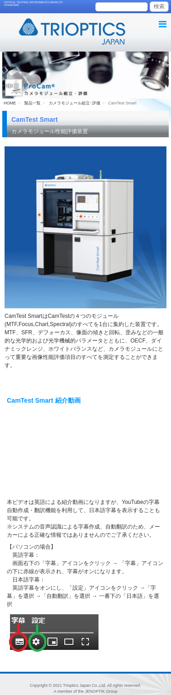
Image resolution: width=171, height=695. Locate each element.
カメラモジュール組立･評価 (74, 103)
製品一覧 (32, 103)
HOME (10, 103)
